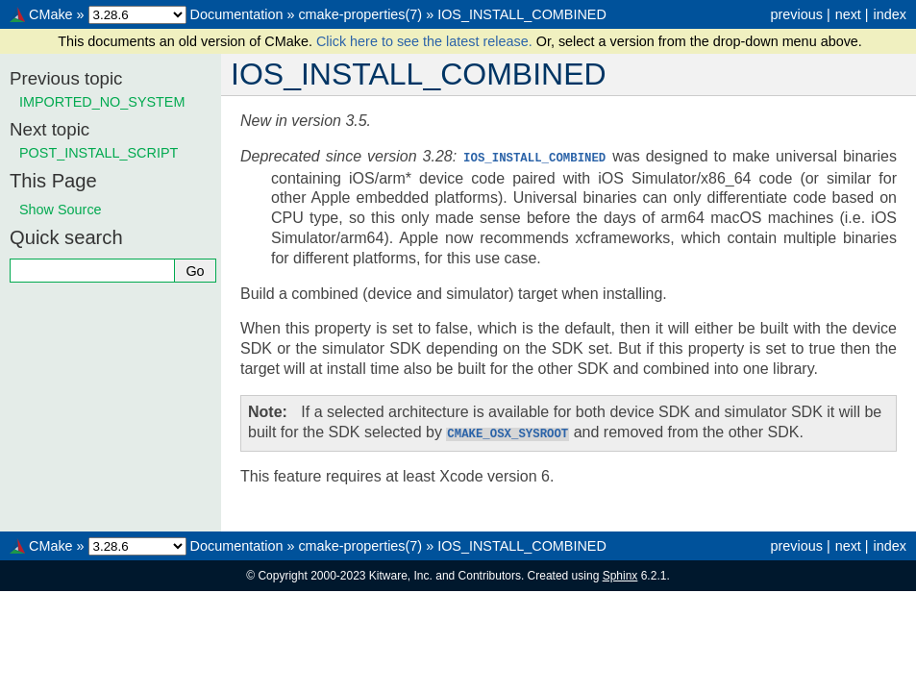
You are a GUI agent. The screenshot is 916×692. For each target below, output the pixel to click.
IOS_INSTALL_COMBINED (522, 14)
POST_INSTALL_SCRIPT (98, 153)
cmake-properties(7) (360, 14)
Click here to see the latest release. (426, 41)
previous (796, 14)
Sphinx (620, 574)
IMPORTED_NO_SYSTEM (102, 102)
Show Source (60, 209)
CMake (51, 14)
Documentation (237, 14)
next (848, 14)
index (890, 14)
